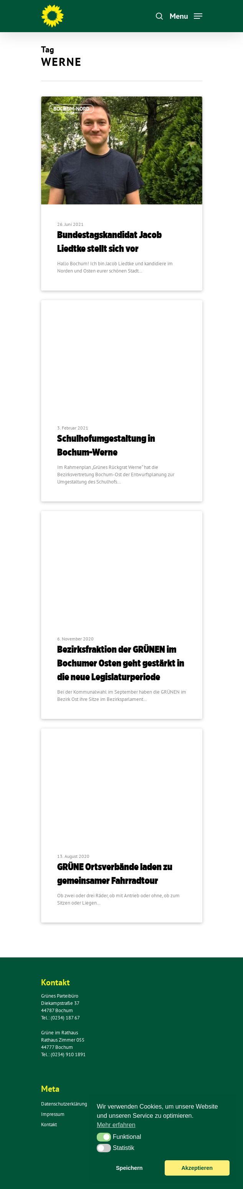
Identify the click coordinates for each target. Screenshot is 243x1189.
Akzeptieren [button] (197, 1168)
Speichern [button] (129, 1168)
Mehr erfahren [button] (116, 1125)
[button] (104, 1137)
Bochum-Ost (69, 312)
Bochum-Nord (71, 108)
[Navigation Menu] (186, 15)
